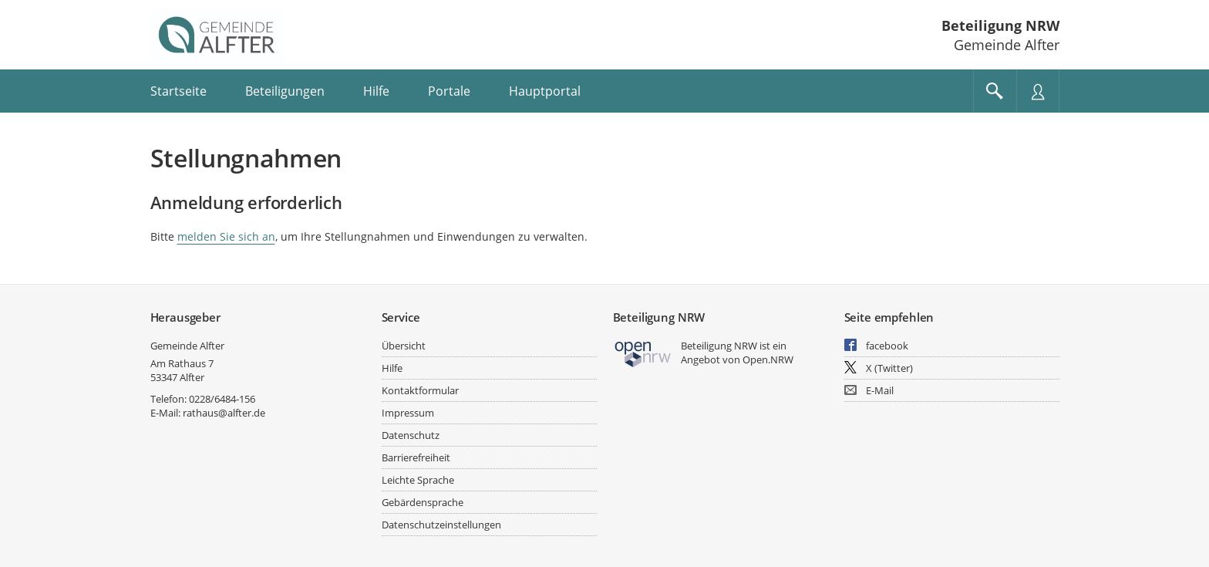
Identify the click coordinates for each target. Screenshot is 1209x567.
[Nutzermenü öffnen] (1037, 91)
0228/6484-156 (222, 399)
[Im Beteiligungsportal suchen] (994, 91)
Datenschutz (410, 435)
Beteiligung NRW (1000, 25)
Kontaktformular (420, 390)
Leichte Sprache (418, 480)
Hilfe (392, 368)
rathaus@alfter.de (224, 413)
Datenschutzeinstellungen (441, 525)
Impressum (408, 413)
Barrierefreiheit (416, 457)
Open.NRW (768, 359)
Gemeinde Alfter (187, 346)
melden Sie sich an (226, 236)
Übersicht (404, 346)
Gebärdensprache (422, 502)
